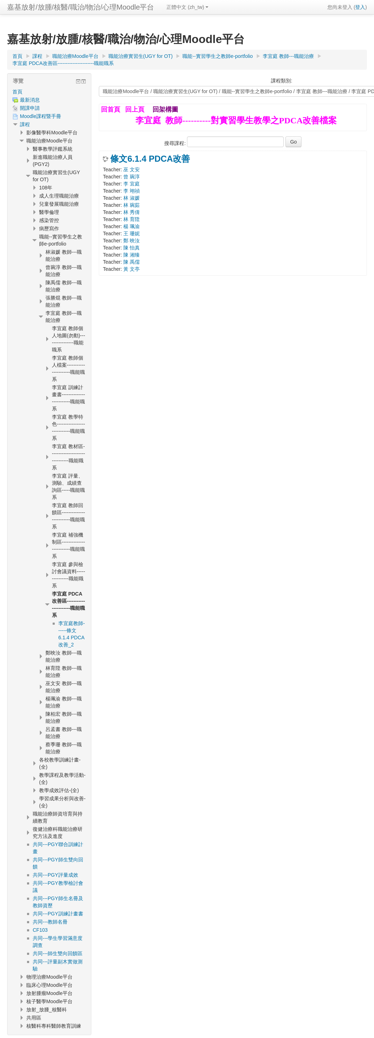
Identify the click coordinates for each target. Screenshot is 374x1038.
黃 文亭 (131, 269)
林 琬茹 (131, 205)
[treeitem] (49, 91)
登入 (360, 7)
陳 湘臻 (131, 255)
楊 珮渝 (131, 226)
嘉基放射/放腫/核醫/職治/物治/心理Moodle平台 (80, 7)
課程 (25, 124)
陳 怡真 (131, 248)
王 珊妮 (131, 233)
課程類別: (281, 81)
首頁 (17, 92)
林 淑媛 (131, 198)
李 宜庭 (131, 184)
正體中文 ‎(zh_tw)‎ (187, 7)
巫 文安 (131, 169)
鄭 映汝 (131, 240)
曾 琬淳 (131, 176)
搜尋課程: (175, 143)
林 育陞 (131, 219)
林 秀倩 (131, 212)
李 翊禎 (131, 191)
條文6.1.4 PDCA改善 (150, 159)
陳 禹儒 (131, 262)
